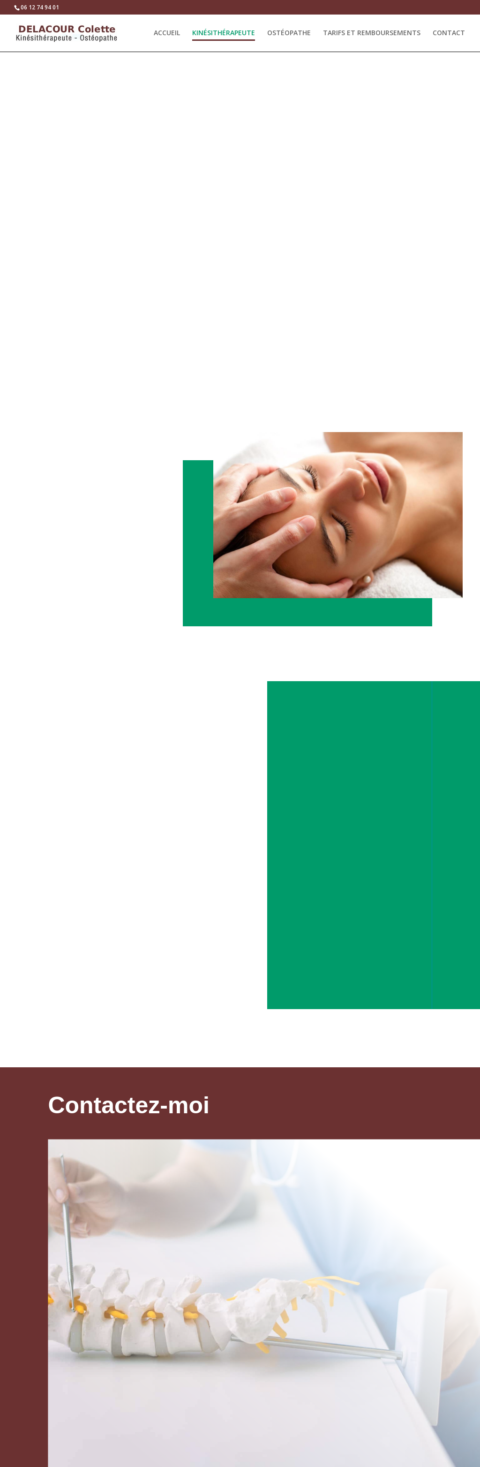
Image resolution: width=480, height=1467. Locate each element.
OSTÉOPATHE (289, 33)
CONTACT (449, 33)
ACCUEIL (167, 33)
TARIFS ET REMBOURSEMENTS (371, 33)
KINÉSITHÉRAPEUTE (223, 33)
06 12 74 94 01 (40, 7)
